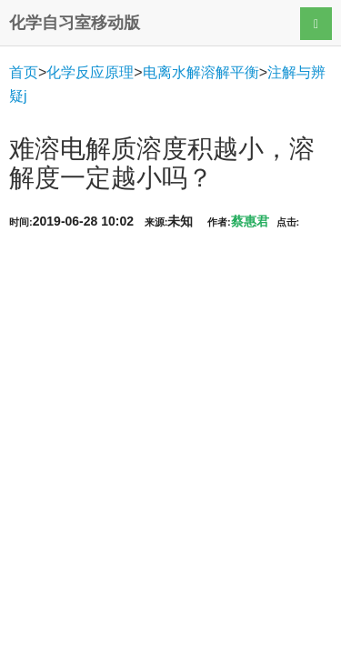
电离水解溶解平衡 (201, 72)
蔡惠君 (250, 221)
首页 (23, 72)
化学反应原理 (90, 72)
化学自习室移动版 (74, 23)
